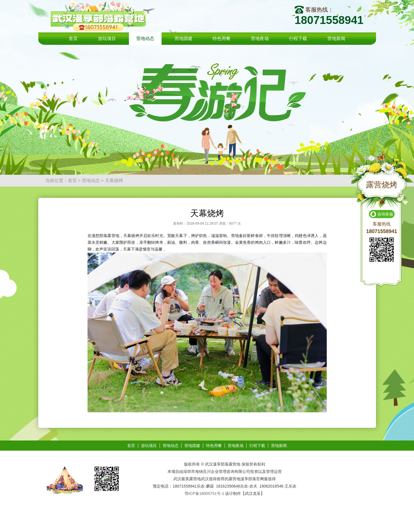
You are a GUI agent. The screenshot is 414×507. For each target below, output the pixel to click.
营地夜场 (260, 38)
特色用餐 (221, 38)
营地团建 (183, 38)
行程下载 (298, 38)
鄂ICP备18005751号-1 (204, 493)
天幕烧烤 (114, 180)
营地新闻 (336, 38)
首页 (73, 38)
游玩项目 (107, 38)
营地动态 (145, 38)
